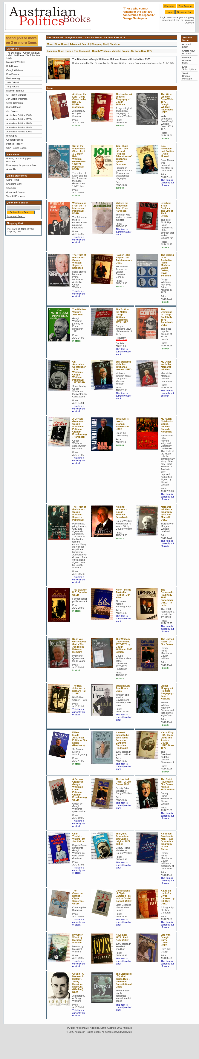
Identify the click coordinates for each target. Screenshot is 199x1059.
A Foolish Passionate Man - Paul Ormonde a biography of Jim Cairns (167, 841)
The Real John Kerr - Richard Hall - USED (79, 689)
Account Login (186, 45)
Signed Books (13, 107)
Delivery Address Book (186, 60)
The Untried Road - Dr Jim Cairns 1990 (123, 782)
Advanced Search (15, 192)
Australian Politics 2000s (19, 131)
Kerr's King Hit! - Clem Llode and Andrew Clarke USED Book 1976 (167, 740)
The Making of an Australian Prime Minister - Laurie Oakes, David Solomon (167, 265)
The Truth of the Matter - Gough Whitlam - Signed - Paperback (79, 513)
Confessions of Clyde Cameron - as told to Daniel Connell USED (124, 895)
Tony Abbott (12, 86)
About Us (11, 169)
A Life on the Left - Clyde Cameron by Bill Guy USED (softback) (79, 100)
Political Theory (14, 144)
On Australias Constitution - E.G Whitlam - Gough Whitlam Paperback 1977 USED (79, 372)
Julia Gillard (12, 82)
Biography (11, 135)
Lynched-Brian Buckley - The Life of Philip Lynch (167, 209)
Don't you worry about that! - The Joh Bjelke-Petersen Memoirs (79, 645)
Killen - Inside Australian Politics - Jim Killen (123, 593)
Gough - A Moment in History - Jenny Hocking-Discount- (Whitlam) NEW (78, 982)
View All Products (15, 196)
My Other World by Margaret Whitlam (166, 365)
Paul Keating (13, 78)
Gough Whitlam (14, 70)
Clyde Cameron (14, 103)
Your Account (185, 6)
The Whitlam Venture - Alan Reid (79, 312)
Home (170, 12)
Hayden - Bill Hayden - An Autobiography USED (124, 259)
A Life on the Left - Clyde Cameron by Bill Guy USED (168, 897)
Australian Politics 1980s (19, 123)
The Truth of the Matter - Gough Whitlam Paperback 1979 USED (122, 316)
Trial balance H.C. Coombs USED (79, 592)
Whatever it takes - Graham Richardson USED (122, 423)
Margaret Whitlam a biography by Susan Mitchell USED (166, 513)
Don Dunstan (13, 74)
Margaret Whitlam (15, 62)
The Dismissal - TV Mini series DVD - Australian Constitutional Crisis (124, 980)
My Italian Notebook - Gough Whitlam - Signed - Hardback (167, 425)
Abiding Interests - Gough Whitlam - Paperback (122, 511)
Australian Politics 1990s (19, 127)
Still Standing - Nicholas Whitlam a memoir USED (124, 365)
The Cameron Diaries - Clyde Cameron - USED (78, 897)
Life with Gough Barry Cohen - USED (165, 939)
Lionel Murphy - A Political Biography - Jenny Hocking (167, 692)
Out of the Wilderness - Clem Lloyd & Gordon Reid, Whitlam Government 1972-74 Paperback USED (79, 158)
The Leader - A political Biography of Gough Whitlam (124, 99)
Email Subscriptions (189, 68)
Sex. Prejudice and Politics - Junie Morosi (167, 151)
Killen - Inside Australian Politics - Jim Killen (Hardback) (79, 739)
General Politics (14, 139)
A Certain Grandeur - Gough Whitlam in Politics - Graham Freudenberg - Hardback (79, 427)
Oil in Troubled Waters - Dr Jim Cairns (78, 837)
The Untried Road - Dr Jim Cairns (167, 641)
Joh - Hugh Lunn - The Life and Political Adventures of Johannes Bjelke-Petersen (124, 155)
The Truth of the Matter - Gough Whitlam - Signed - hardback (79, 261)
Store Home (12, 179)
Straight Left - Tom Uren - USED (123, 688)
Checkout (169, 6)
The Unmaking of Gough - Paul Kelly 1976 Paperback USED (167, 317)
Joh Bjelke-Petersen (17, 99)
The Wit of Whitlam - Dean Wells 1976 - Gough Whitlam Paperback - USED (167, 103)
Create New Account (188, 52)
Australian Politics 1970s (19, 119)
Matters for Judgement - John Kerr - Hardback (123, 207)
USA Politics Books (16, 148)
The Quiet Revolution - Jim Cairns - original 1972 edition (123, 838)
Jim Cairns (12, 111)
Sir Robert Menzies (16, 94)
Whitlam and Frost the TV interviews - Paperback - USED (79, 208)
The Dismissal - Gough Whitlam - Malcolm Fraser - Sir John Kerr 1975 (23, 55)
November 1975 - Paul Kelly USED (122, 937)
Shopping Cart (184, 12)
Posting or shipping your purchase (19, 159)
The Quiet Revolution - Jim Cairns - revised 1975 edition (168, 784)
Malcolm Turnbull (15, 90)
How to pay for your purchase (21, 165)
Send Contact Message (187, 76)
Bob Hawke (12, 66)
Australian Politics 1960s (19, 115)
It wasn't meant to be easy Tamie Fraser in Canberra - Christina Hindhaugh (122, 740)
